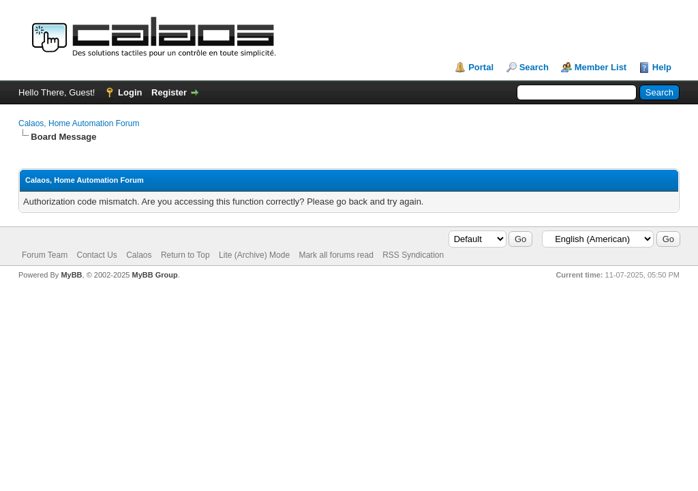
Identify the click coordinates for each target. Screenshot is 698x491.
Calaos (138, 255)
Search (534, 67)
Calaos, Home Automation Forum (78, 123)
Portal (481, 67)
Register (169, 92)
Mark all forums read (336, 255)
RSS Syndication (413, 255)
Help (661, 67)
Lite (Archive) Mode (254, 255)
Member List (601, 67)
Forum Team (44, 255)
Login (130, 92)
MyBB (71, 275)
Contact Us (96, 255)
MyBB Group (154, 275)
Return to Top (185, 255)
